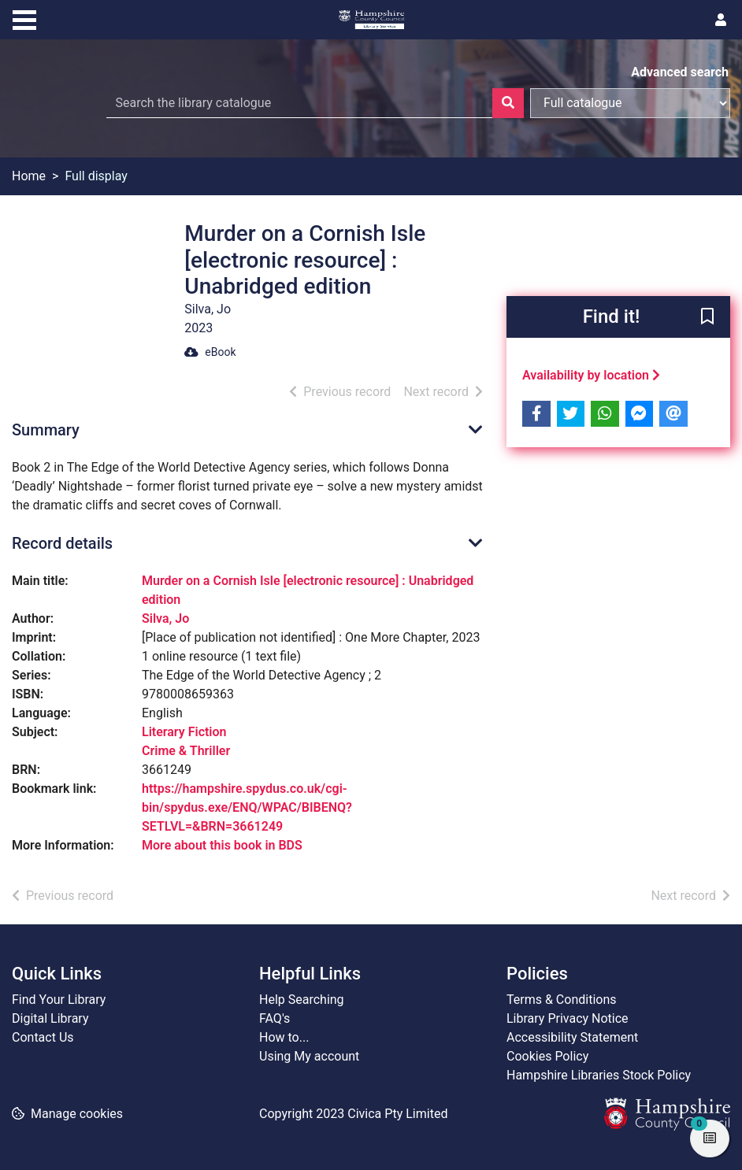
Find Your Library (59, 999)
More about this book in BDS (222, 845)
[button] (707, 317)
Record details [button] (62, 543)
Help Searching (301, 999)
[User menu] (721, 20)
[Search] (508, 103)
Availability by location (591, 375)
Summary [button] (46, 429)
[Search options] (630, 103)
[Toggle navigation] (24, 18)
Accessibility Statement (572, 1037)
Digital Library (50, 1018)
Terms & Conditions (561, 999)
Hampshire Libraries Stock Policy (598, 1075)
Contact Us (43, 1037)
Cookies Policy (547, 1056)
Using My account (309, 1056)
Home (29, 175)
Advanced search (680, 72)
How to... (284, 1037)
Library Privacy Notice (567, 1018)
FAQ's (274, 1018)
